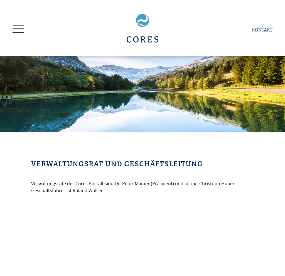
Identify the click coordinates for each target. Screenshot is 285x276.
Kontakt (262, 30)
